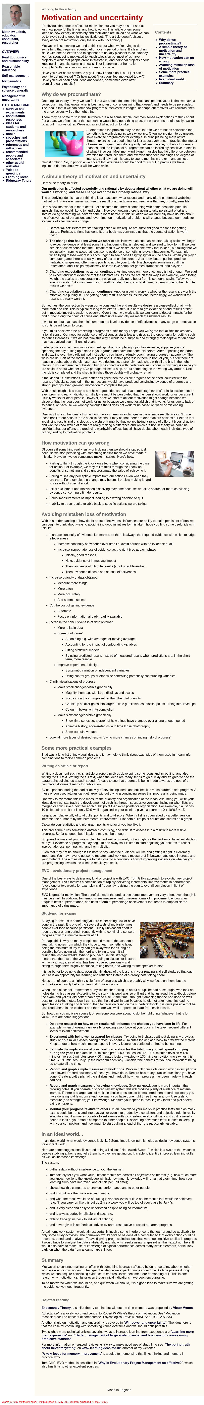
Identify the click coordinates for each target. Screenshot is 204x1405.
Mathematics (11, 81)
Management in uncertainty (13, 97)
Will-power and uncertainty (145, 1322)
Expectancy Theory (56, 1307)
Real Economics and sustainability (15, 59)
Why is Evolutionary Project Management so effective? (140, 1363)
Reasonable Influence (11, 68)
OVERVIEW (10, 51)
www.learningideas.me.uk (101, 1348)
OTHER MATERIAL (16, 105)
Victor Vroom (183, 1307)
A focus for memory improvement (72, 1353)
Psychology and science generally (15, 88)
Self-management (15, 75)
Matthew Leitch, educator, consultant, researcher (14, 37)
